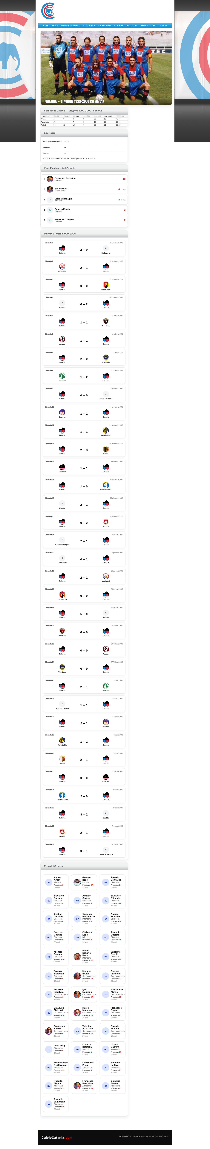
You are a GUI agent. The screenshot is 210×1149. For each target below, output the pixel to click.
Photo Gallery (148, 25)
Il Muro (164, 25)
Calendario (104, 25)
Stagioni (118, 25)
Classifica (89, 25)
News (55, 25)
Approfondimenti (70, 25)
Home (45, 25)
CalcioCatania (57, 1137)
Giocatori (132, 25)
